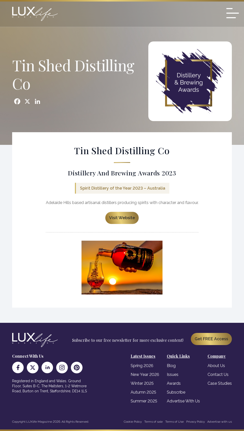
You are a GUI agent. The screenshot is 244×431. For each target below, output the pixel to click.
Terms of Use (174, 421)
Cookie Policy (133, 421)
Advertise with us (219, 421)
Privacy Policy (195, 421)
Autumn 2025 (143, 392)
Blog (171, 365)
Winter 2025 (142, 383)
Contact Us (218, 374)
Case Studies (220, 383)
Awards (174, 383)
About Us (216, 365)
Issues (172, 374)
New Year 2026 (145, 374)
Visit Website (122, 217)
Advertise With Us (183, 401)
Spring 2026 (142, 365)
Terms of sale (153, 421)
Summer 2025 (144, 401)
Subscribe (176, 392)
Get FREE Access (211, 338)
